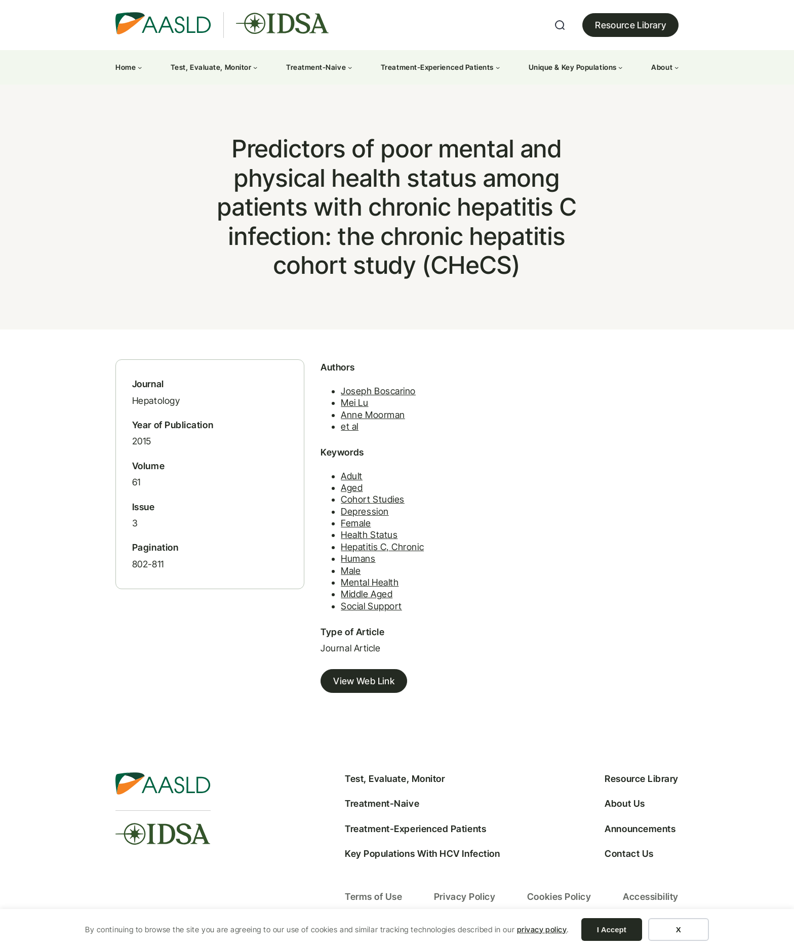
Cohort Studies (366, 502)
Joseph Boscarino (371, 393)
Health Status (362, 537)
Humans (351, 561)
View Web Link (357, 683)
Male (344, 572)
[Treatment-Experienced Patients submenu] (498, 67)
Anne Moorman (366, 416)
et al (343, 429)
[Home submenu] (140, 67)
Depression (358, 513)
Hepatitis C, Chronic (375, 549)
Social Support (364, 608)
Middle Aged (360, 596)
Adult (345, 478)
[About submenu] (676, 67)
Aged (345, 490)
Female (349, 525)
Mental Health (363, 585)
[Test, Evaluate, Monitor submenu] (255, 67)
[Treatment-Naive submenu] (350, 67)
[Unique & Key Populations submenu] (620, 67)
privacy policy (542, 929)
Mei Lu (348, 405)
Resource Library (630, 25)
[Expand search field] (560, 25)
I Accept (611, 929)
